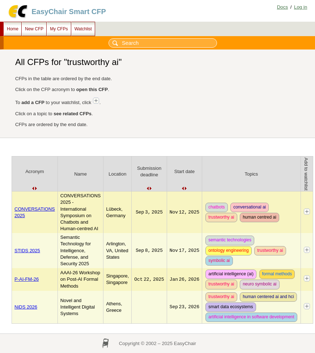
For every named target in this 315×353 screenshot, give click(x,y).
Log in (300, 7)
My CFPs (59, 28)
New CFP (34, 28)
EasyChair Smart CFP (68, 12)
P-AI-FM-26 (26, 279)
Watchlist (83, 28)
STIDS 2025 (27, 250)
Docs (282, 7)
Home (12, 28)
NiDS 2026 (25, 307)
